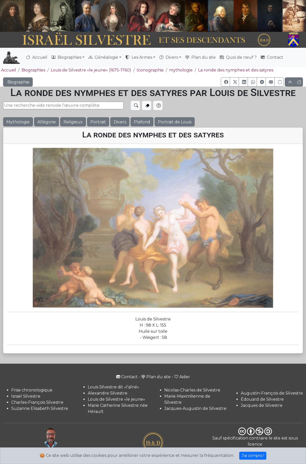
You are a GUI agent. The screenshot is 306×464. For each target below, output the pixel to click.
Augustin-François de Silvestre (272, 393)
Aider (182, 376)
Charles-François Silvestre (37, 402)
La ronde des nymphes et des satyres (235, 70)
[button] (225, 82)
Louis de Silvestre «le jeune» (116, 399)
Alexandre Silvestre (107, 393)
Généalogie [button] (103, 57)
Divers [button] (168, 57)
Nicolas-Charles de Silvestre (192, 390)
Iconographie (150, 70)
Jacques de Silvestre (261, 405)
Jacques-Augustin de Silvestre (195, 408)
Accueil (36, 57)
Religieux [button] (73, 122)
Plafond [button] (142, 122)
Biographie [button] (17, 82)
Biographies (33, 70)
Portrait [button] (98, 122)
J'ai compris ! (253, 455)
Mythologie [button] (18, 122)
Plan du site (200, 57)
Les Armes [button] (138, 57)
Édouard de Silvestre (262, 399)
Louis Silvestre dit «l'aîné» (113, 387)
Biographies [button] (66, 57)
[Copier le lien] (279, 82)
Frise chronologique (31, 390)
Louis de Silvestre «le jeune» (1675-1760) (91, 70)
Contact (272, 57)
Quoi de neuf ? (238, 57)
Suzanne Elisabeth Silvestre (39, 408)
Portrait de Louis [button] (174, 122)
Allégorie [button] (46, 122)
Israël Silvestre (25, 396)
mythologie (181, 70)
